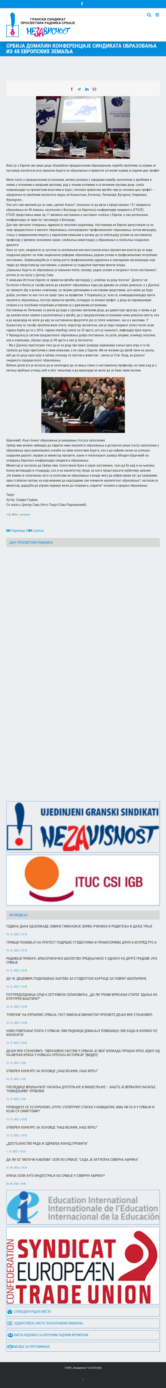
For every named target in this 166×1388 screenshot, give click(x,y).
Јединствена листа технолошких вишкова (45, 1323)
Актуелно (25, 514)
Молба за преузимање (29, 1347)
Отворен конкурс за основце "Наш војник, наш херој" (52, 1127)
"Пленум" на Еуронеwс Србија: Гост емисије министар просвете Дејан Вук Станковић (79, 1015)
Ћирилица (15, 531)
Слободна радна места (29, 1311)
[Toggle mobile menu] (157, 15)
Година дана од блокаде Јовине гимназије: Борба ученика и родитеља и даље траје (79, 926)
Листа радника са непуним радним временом (48, 1335)
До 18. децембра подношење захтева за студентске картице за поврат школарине (76, 979)
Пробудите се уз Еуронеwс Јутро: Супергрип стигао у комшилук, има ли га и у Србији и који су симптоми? (80, 1109)
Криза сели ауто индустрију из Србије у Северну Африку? (55, 1176)
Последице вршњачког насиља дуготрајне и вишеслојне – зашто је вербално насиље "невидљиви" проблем (81, 1089)
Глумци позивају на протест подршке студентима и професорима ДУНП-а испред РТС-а (81, 942)
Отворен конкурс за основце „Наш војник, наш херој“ (52, 1071)
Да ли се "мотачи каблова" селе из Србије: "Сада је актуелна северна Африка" (72, 1160)
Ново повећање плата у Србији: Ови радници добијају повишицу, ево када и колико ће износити (81, 1033)
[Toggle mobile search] (149, 15)
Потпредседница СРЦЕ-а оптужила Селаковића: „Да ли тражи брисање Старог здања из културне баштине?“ (81, 997)
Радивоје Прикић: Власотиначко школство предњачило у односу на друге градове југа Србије (81, 960)
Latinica (36, 531)
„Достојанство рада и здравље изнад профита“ (47, 1144)
